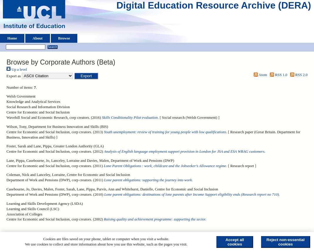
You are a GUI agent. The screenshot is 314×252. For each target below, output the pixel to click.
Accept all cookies (235, 242)
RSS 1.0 (278, 75)
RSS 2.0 (298, 75)
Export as (13, 76)
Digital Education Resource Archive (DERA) (213, 7)
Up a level (16, 69)
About (38, 38)
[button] (86, 76)
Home (12, 38)
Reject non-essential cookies (285, 242)
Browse (64, 38)
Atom (259, 75)
